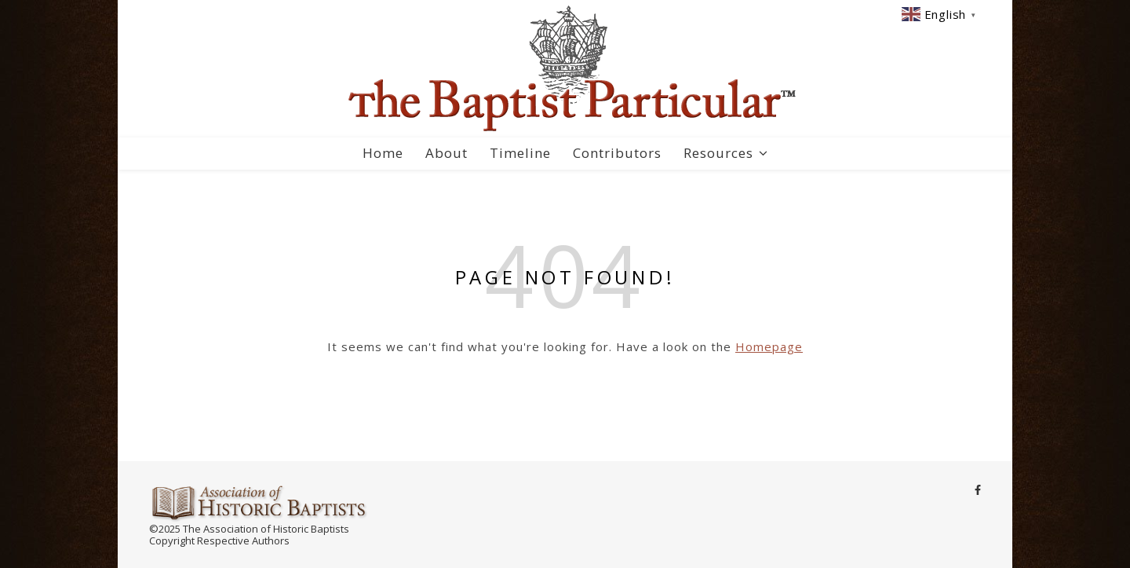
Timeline (520, 153)
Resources (718, 153)
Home (383, 153)
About (446, 153)
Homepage (769, 346)
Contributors (617, 153)
